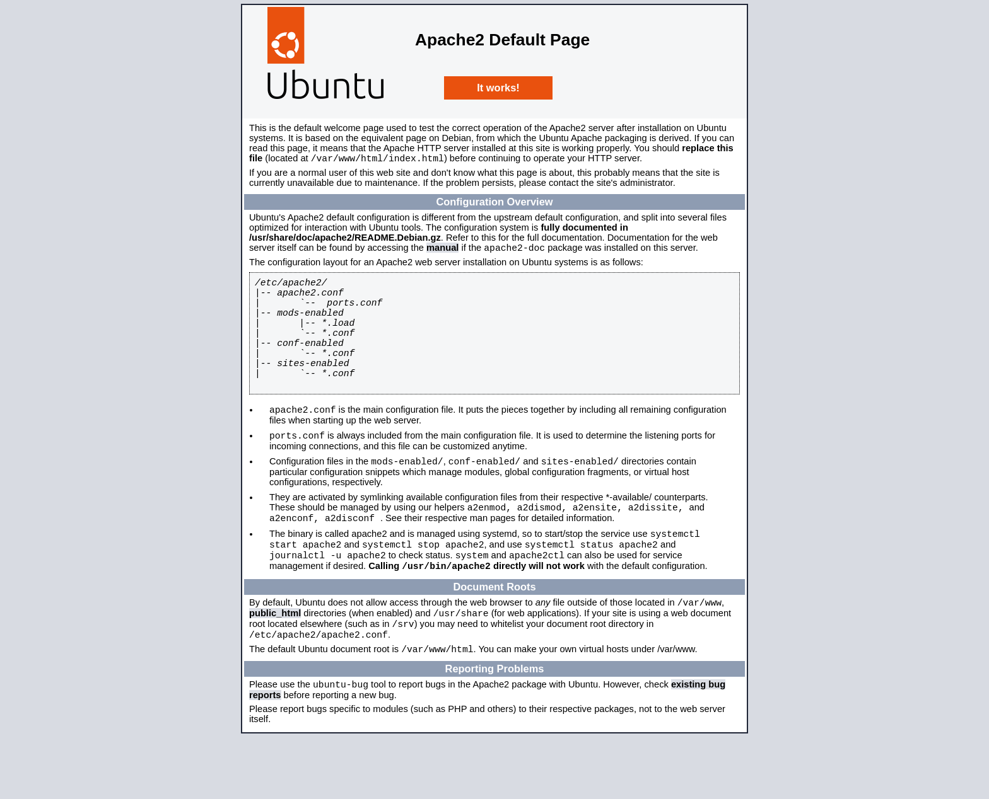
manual (442, 251)
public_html (275, 665)
